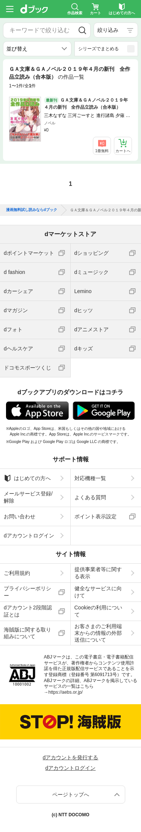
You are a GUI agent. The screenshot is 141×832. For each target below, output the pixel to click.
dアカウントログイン (29, 536)
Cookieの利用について (98, 611)
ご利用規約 (17, 573)
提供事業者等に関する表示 (98, 572)
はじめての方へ (27, 478)
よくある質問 (90, 497)
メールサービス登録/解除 (28, 497)
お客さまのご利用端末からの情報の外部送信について (98, 633)
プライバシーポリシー (27, 591)
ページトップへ (70, 795)
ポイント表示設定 (95, 516)
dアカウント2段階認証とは (28, 611)
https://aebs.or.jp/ (66, 692)
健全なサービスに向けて (98, 591)
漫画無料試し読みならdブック (31, 210)
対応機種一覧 (90, 478)
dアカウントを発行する (71, 757)
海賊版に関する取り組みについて (27, 633)
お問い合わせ (19, 516)
